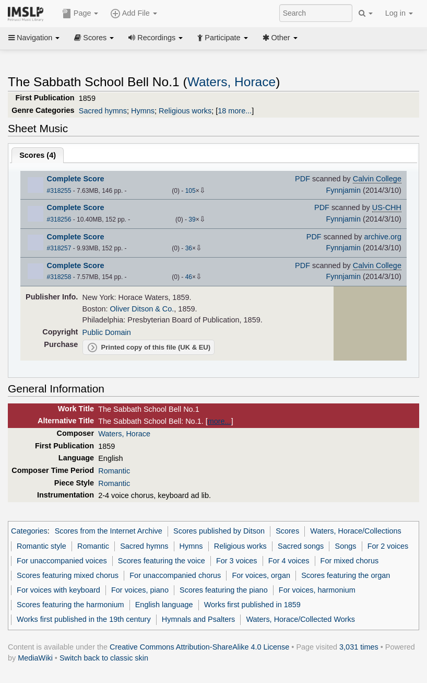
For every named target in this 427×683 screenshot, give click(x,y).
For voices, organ (261, 575)
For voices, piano (140, 590)
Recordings (155, 37)
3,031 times (358, 647)
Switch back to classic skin (104, 658)
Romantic (114, 471)
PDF (302, 179)
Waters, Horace (231, 82)
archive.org (382, 237)
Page (80, 13)
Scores (94, 37)
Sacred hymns (103, 111)
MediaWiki (35, 658)
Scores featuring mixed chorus (67, 575)
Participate (222, 37)
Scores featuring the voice (161, 561)
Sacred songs (301, 546)
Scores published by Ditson (219, 531)
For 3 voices (236, 561)
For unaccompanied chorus (175, 575)
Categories (29, 531)
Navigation (34, 37)
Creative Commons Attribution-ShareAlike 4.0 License (199, 647)
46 (188, 277)
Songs (346, 546)
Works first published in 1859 (252, 604)
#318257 (59, 248)
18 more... (235, 111)
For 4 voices (289, 561)
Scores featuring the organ (345, 575)
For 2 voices (388, 546)
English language (164, 604)
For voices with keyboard (58, 590)
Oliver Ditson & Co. (142, 309)
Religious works (185, 111)
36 (188, 248)
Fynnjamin (343, 190)
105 (190, 190)
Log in (399, 13)
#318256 (59, 219)
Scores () (37, 155)
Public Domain (106, 332)
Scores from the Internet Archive (108, 531)
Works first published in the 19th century (84, 619)
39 (191, 219)
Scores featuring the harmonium (70, 604)
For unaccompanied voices (62, 561)
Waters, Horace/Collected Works (300, 619)
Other (280, 37)
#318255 (59, 190)
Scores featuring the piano (224, 590)
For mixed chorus (350, 561)
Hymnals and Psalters (198, 619)
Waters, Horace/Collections (355, 531)
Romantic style (41, 546)
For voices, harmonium (317, 590)
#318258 (59, 277)
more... (219, 421)
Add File (134, 13)
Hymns (143, 111)
